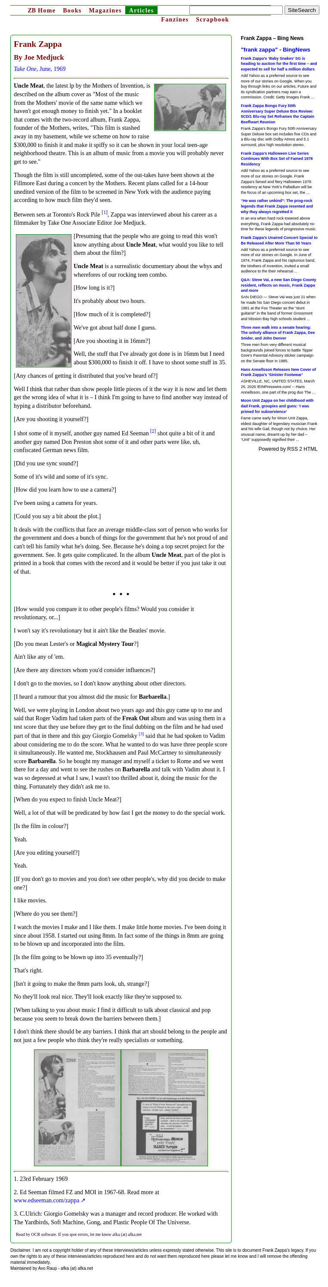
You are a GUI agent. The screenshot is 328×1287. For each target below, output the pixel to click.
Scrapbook (212, 19)
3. (16, 1214)
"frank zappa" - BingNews (275, 49)
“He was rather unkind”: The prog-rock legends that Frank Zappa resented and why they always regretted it (277, 206)
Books (72, 10)
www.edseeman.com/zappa (46, 1200)
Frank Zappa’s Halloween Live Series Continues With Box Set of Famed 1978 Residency (277, 158)
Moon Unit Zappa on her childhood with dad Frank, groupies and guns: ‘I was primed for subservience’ (277, 405)
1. (16, 1179)
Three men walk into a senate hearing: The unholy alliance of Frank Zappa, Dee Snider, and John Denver (278, 332)
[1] (105, 212)
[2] (153, 431)
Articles (141, 10)
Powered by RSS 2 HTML (288, 449)
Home (42, 10)
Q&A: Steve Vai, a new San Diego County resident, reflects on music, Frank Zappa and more (278, 285)
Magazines (105, 10)
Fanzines (175, 19)
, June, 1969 (39, 69)
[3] (141, 733)
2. (16, 1192)
